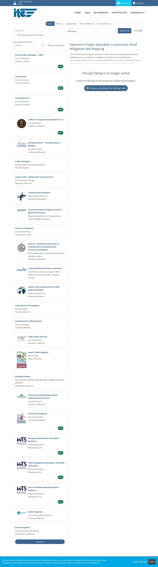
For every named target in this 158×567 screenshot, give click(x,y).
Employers (138, 3)
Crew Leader (20, 76)
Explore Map (71, 23)
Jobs (87, 12)
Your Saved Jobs (104, 23)
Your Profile (119, 12)
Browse (59, 23)
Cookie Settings (140, 562)
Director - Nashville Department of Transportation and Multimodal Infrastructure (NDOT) (43, 247)
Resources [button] (137, 12)
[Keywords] (40, 30)
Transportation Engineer (39, 192)
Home (78, 12)
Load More (40, 541)
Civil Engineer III (22, 98)
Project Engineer (22, 527)
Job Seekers (123, 3)
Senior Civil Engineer (24, 228)
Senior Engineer (35, 512)
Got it (152, 562)
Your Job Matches (87, 23)
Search (50, 23)
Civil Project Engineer (37, 413)
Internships (101, 12)
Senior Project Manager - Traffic (29, 55)
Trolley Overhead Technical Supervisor (45, 268)
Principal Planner (22, 376)
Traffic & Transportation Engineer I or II (45, 119)
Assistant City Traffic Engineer (28, 321)
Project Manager (22, 161)
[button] (137, 30)
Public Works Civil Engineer (27, 305)
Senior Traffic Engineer (38, 352)
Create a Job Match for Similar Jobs (106, 88)
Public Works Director (37, 336)
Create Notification (56, 45)
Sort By (18, 45)
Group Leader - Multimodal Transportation (34, 177)
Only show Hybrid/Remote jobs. (30, 35)
